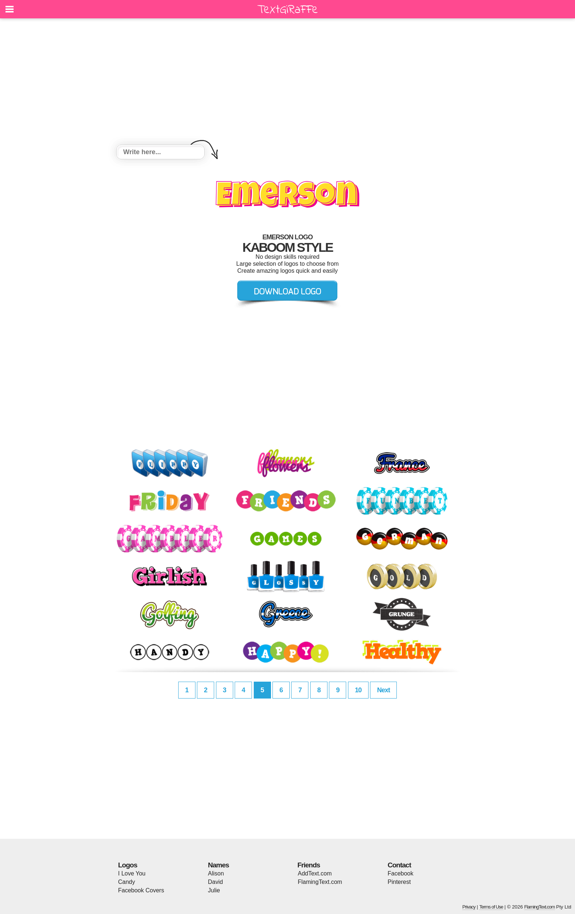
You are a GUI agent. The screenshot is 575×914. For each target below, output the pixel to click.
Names (218, 865)
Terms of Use (491, 907)
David (215, 882)
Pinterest (399, 882)
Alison (216, 873)
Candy (126, 882)
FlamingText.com (320, 882)
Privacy (469, 907)
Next (383, 690)
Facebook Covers (141, 890)
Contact (399, 865)
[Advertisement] (287, 82)
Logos (127, 865)
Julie (214, 890)
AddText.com (315, 873)
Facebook (400, 873)
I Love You (132, 873)
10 (358, 690)
